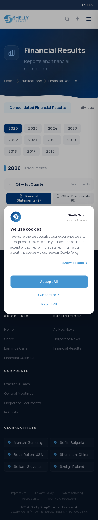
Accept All (49, 281)
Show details (73, 262)
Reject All (49, 304)
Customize (47, 295)
